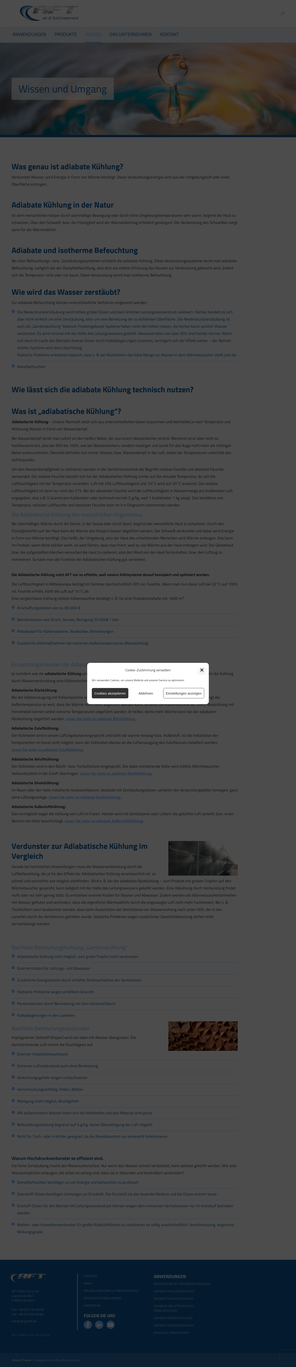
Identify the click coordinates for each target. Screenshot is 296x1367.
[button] (202, 670)
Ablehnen (146, 693)
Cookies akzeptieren (110, 693)
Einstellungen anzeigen (184, 693)
